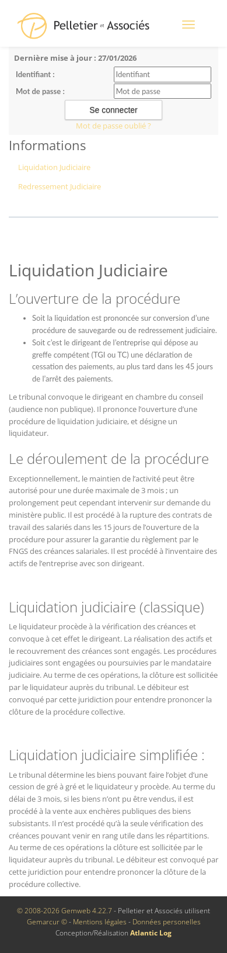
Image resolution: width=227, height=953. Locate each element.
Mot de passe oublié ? (113, 125)
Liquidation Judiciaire (54, 167)
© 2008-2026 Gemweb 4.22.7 (64, 911)
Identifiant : (35, 74)
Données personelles (166, 922)
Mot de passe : (40, 91)
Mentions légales (100, 922)
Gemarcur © (47, 922)
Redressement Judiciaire (59, 186)
